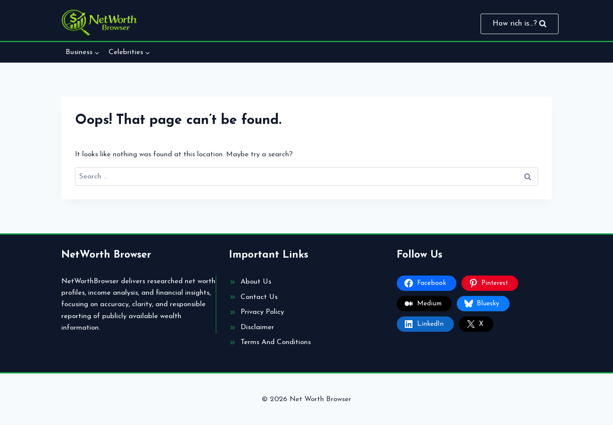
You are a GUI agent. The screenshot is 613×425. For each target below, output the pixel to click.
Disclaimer (257, 327)
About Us (256, 281)
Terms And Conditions (276, 342)
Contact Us (259, 297)
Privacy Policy (262, 312)
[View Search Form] (520, 24)
